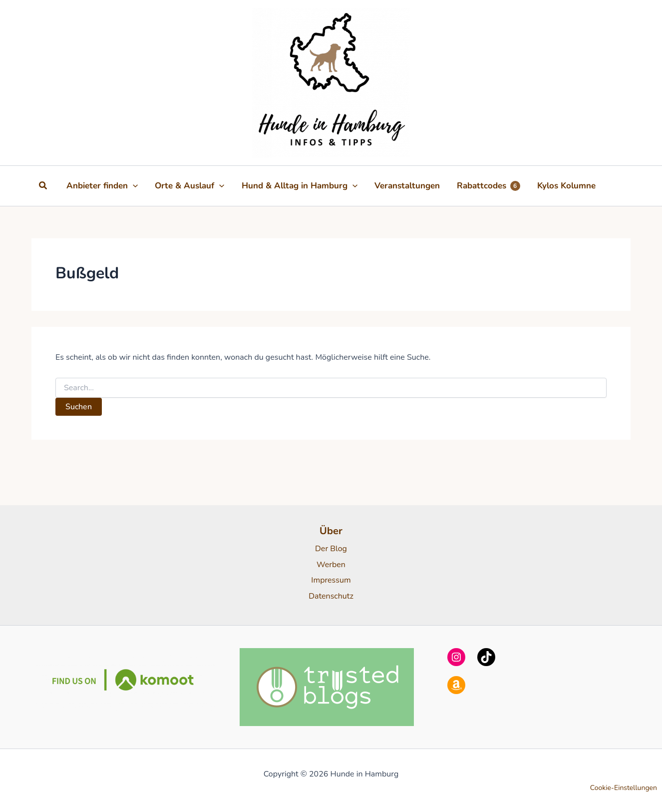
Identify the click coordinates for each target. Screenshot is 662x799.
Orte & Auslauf (189, 186)
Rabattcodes (488, 185)
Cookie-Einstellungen (623, 788)
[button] (43, 186)
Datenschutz (331, 596)
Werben (331, 564)
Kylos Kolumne (566, 185)
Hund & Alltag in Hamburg (299, 186)
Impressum (330, 580)
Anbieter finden (102, 186)
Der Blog (331, 548)
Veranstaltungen (407, 185)
